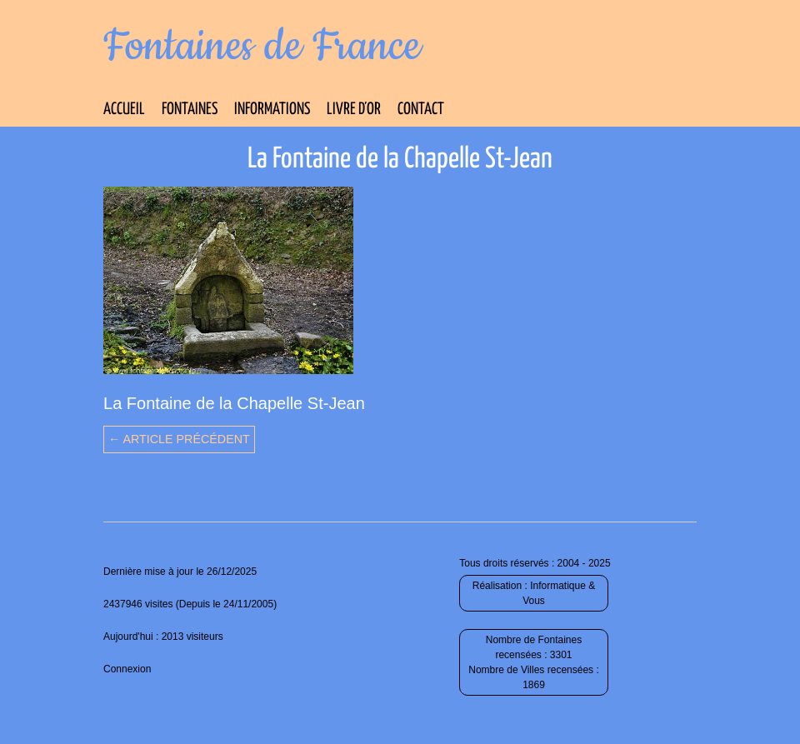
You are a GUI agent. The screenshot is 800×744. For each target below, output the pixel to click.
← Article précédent (179, 439)
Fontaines (190, 109)
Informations (272, 109)
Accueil (124, 109)
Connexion (127, 669)
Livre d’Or (354, 109)
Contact (421, 109)
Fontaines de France (262, 47)
